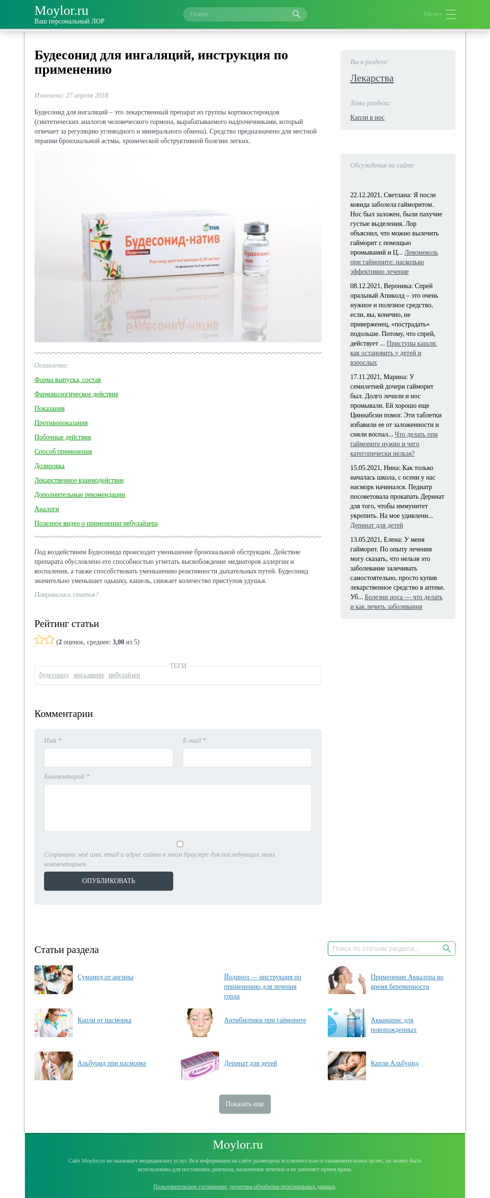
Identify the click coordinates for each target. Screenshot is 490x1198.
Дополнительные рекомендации (79, 494)
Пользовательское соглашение (190, 1186)
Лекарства (372, 78)
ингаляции (89, 675)
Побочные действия (62, 437)
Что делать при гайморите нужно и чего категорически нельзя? (394, 444)
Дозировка (49, 466)
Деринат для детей (376, 525)
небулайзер (124, 675)
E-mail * (194, 740)
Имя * (52, 740)
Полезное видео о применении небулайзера (96, 523)
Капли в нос (367, 117)
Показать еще (245, 1104)
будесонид (54, 675)
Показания (49, 408)
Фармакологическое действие (76, 394)
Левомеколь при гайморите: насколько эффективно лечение (394, 262)
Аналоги (46, 509)
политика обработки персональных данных (282, 1186)
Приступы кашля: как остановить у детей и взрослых (393, 353)
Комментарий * (66, 776)
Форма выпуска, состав (67, 379)
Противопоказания (61, 422)
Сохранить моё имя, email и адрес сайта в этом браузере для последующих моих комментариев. (159, 859)
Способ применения (63, 451)
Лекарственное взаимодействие (79, 480)
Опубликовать (108, 881)
